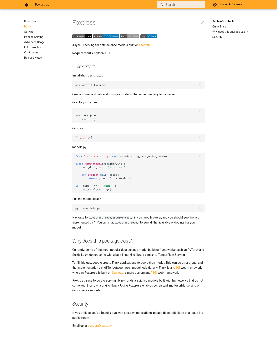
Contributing (31, 52)
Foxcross (30, 21)
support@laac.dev (100, 325)
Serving (28, 31)
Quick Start (219, 26)
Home (28, 26)
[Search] (182, 4)
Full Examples (32, 47)
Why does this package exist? (230, 31)
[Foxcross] (26, 4)
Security (217, 36)
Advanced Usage (34, 42)
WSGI (176, 267)
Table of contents (223, 21)
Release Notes (33, 57)
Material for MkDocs (47, 354)
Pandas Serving (33, 36)
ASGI (153, 272)
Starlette (145, 45)
